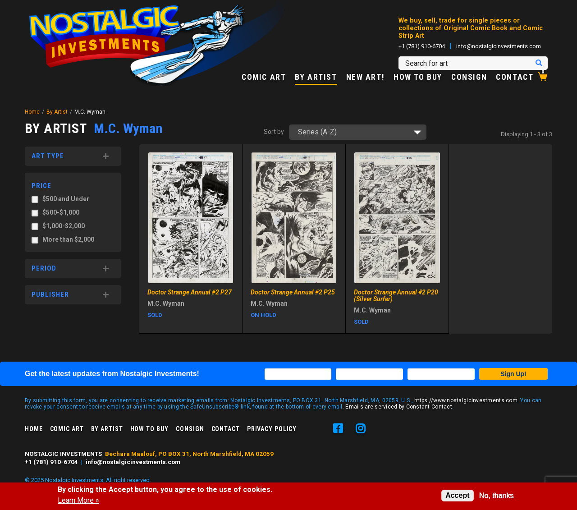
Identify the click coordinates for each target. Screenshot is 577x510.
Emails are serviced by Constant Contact (398, 407)
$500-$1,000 (60, 212)
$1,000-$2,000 (63, 226)
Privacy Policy (272, 428)
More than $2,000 (68, 239)
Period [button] (44, 268)
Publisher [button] (50, 294)
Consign (469, 78)
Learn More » (78, 500)
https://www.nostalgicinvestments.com (465, 400)
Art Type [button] (48, 156)
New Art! (365, 78)
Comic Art (264, 78)
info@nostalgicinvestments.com (498, 46)
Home (32, 112)
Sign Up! (513, 373)
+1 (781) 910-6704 (421, 46)
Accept (457, 495)
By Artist (316, 78)
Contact (514, 78)
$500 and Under (65, 198)
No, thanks (496, 495)
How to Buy (418, 78)
